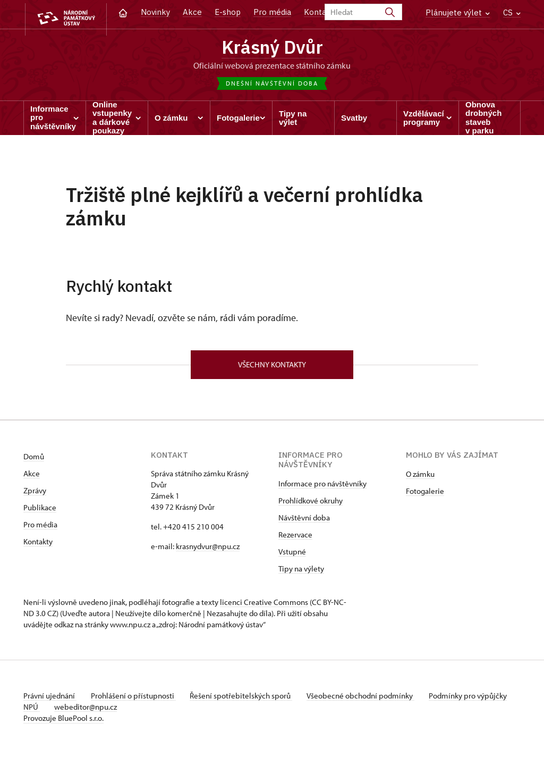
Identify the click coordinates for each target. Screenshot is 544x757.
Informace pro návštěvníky (322, 487)
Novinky (155, 12)
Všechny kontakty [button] (272, 367)
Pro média (272, 12)
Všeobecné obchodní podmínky (369, 699)
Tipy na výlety (301, 572)
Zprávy (34, 494)
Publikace (39, 511)
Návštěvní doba (304, 521)
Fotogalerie (425, 495)
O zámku (420, 478)
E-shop (228, 12)
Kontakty (38, 545)
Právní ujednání (49, 699)
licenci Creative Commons (264, 606)
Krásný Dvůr (272, 48)
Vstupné (292, 555)
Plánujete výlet (458, 12)
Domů (33, 460)
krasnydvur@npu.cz (208, 550)
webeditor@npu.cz (119, 710)
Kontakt (319, 12)
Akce (192, 12)
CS (512, 12)
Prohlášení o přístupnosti (136, 699)
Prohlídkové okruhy (310, 504)
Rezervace (295, 538)
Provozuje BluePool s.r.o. (63, 722)
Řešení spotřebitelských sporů (247, 699)
